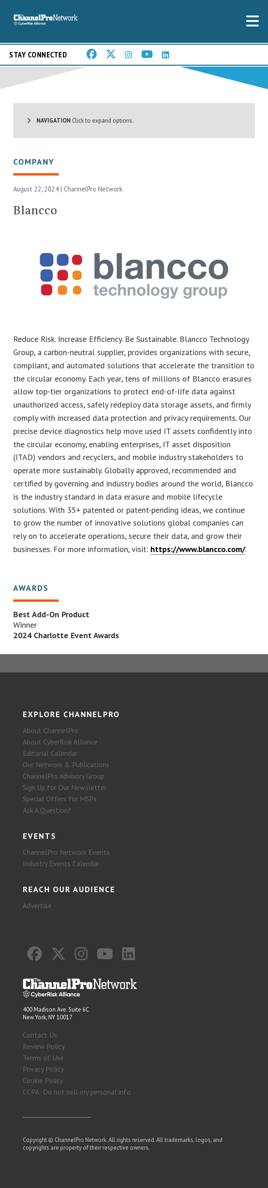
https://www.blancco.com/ (197, 549)
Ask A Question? (47, 810)
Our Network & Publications (66, 764)
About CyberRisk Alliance (60, 741)
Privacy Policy (43, 1069)
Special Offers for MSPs (60, 798)
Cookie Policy (43, 1080)
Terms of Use (43, 1057)
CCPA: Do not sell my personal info (77, 1091)
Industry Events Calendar (61, 863)
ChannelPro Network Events (66, 852)
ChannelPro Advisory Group (63, 775)
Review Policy (44, 1046)
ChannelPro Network (93, 189)
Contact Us (40, 1034)
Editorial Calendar (50, 753)
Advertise (37, 905)
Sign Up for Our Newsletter (65, 787)
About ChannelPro (50, 730)
